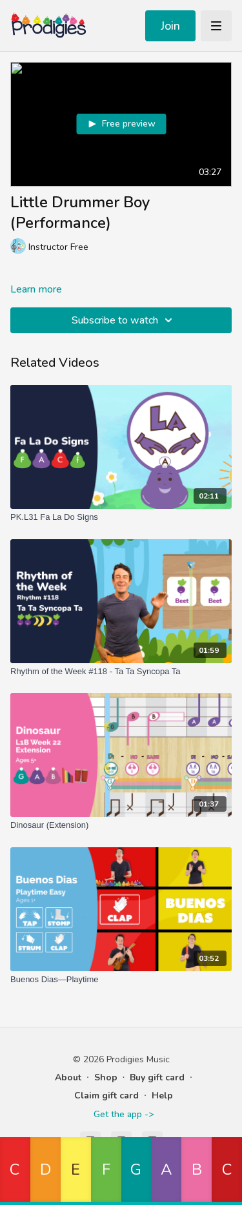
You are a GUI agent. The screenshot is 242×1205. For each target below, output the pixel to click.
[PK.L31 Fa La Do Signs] (121, 517)
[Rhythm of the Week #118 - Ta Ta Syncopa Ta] (121, 671)
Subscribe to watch (124, 320)
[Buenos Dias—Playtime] (121, 979)
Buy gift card (157, 1077)
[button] (15, 1171)
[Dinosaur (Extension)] (121, 825)
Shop (105, 1077)
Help (162, 1095)
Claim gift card (106, 1095)
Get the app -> (124, 1114)
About (68, 1077)
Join (170, 26)
